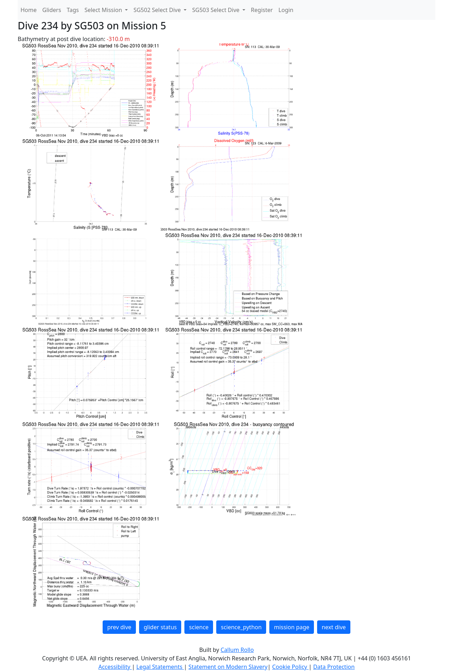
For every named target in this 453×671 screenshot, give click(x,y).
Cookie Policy (290, 667)
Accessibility (115, 667)
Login (286, 10)
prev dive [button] (119, 627)
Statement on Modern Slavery (228, 667)
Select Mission (104, 10)
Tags (73, 10)
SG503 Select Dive (216, 10)
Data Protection (334, 667)
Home (29, 10)
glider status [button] (160, 627)
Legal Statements (160, 667)
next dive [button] (334, 627)
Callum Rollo (237, 650)
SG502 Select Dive (157, 10)
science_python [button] (241, 627)
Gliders (51, 10)
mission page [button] (291, 627)
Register (262, 10)
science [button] (198, 627)
